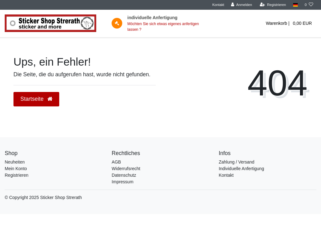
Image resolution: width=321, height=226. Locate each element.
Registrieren (16, 175)
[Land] (295, 5)
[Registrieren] (272, 5)
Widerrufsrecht (126, 168)
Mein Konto (16, 168)
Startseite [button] (36, 99)
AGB (116, 161)
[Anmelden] (241, 5)
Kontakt (218, 5)
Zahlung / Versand (237, 161)
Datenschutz (124, 175)
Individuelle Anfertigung (241, 168)
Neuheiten (15, 161)
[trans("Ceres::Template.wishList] (309, 5)
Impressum (122, 181)
